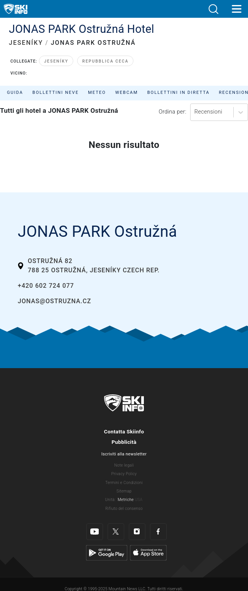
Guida (15, 92)
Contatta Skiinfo (124, 431)
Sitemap (124, 491)
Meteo (97, 92)
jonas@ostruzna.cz (54, 301)
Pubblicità (124, 442)
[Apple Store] (148, 546)
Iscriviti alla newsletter (124, 454)
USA (138, 500)
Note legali (124, 465)
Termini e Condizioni (124, 483)
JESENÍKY (26, 42)
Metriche (126, 500)
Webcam (126, 92)
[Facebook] (158, 526)
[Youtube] (94, 526)
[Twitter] (116, 526)
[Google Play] (106, 546)
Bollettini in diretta (178, 92)
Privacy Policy (124, 474)
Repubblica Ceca (105, 61)
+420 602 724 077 (46, 285)
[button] (213, 9)
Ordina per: (172, 112)
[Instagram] (137, 526)
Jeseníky (56, 61)
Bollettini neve (55, 92)
